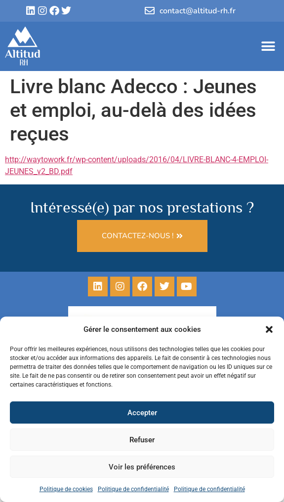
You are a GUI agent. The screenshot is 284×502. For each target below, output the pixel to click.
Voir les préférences (142, 467)
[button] (269, 329)
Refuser (142, 439)
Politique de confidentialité (133, 489)
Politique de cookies (66, 489)
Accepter (142, 412)
